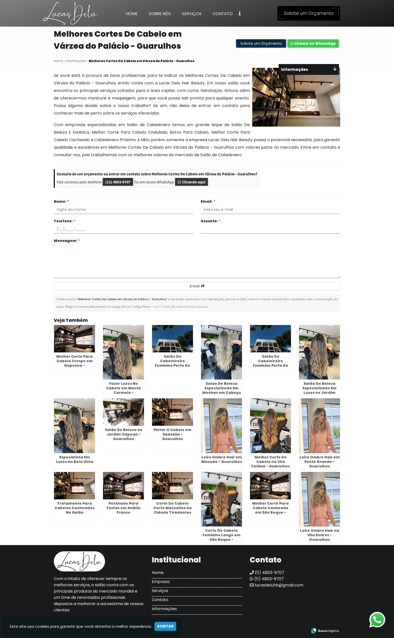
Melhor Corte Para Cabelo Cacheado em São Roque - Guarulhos (270, 510)
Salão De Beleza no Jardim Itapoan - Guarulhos (123, 434)
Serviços (192, 14)
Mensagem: (67, 240)
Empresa (161, 581)
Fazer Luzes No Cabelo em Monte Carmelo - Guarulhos (123, 390)
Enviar (197, 286)
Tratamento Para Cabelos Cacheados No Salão (74, 508)
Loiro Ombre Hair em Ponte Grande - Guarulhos (320, 462)
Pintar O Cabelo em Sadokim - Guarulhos (172, 434)
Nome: (61, 201)
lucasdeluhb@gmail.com (276, 585)
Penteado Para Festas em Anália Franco (123, 508)
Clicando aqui (191, 181)
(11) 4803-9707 (117, 181)
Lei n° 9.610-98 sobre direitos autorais (181, 307)
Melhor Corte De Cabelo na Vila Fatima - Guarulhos (270, 462)
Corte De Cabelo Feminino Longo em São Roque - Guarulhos (221, 537)
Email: (208, 201)
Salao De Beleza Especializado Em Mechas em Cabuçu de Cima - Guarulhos (221, 390)
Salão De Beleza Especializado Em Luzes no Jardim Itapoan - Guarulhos (319, 390)
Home (132, 14)
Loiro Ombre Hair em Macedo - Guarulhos (221, 459)
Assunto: (211, 221)
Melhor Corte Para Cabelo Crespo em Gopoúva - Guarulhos (74, 363)
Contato (223, 14)
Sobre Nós (160, 14)
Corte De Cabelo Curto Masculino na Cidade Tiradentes (172, 508)
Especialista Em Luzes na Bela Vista (74, 459)
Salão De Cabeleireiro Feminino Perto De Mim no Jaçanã (172, 363)
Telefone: (65, 221)
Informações (164, 609)
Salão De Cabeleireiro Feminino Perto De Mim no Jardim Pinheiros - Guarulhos (270, 368)
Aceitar (165, 626)
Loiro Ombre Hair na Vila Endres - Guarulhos (319, 535)
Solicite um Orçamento (309, 13)
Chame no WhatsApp (313, 43)
